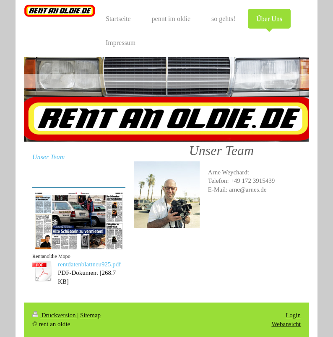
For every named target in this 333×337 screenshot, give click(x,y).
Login (293, 315)
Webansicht (286, 324)
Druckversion (54, 315)
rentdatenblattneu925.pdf (89, 264)
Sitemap (90, 315)
